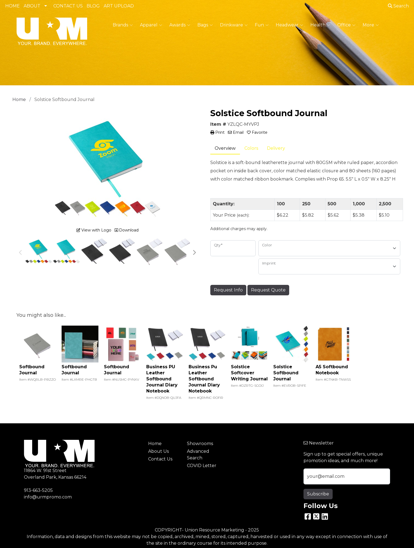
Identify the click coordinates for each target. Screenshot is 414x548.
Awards (179, 25)
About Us (158, 451)
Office (346, 25)
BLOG (93, 6)
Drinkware (234, 25)
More (371, 25)
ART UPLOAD (119, 6)
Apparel (151, 25)
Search (398, 6)
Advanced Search (198, 454)
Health (320, 25)
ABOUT (32, 6)
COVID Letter (201, 465)
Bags (205, 25)
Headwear (289, 25)
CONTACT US (68, 6)
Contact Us (160, 459)
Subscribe (318, 494)
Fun (262, 25)
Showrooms (200, 443)
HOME (12, 6)
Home (155, 443)
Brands (123, 25)
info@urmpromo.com (48, 497)
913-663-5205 (38, 490)
